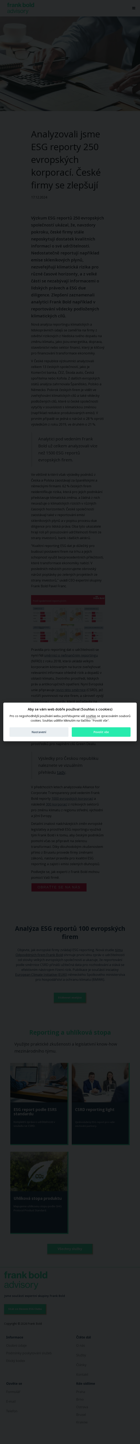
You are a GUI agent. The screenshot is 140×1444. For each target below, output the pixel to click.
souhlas (91, 716)
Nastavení (39, 732)
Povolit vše (101, 732)
